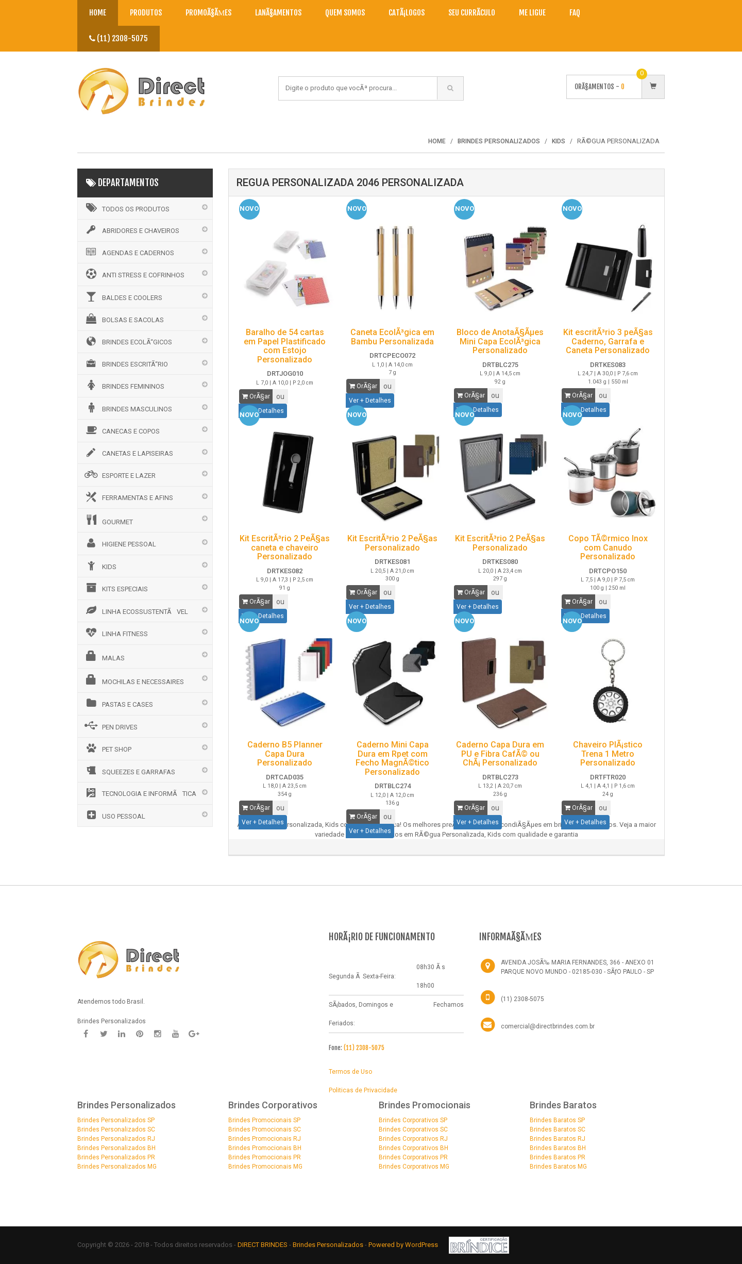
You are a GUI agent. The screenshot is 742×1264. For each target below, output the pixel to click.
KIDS (99, 565)
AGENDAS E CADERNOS (128, 252)
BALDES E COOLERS (122, 296)
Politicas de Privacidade (363, 1090)
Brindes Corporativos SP (413, 1120)
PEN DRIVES (110, 726)
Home (97, 13)
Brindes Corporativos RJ (413, 1138)
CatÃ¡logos (407, 13)
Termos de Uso (350, 1071)
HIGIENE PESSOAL (119, 543)
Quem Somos (345, 13)
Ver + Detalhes (370, 400)
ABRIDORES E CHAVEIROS (131, 230)
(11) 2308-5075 (118, 38)
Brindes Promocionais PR (264, 1157)
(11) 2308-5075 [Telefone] (522, 999)
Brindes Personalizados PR (116, 1157)
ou (280, 396)
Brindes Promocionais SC (264, 1129)
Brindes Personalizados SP (116, 1120)
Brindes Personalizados (329, 1245)
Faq (574, 13)
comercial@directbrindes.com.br (548, 1026)
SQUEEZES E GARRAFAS (129, 771)
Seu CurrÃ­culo (471, 13)
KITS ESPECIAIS (115, 588)
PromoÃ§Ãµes (208, 13)
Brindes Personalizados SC (116, 1129)
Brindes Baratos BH (558, 1148)
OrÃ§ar (256, 396)
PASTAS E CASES (118, 703)
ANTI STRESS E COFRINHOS (133, 274)
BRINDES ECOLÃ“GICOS (127, 341)
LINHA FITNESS (115, 632)
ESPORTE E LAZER (119, 474)
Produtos (146, 13)
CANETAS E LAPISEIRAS (128, 452)
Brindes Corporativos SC (413, 1129)
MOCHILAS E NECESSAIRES (133, 680)
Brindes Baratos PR (557, 1157)
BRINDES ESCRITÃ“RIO (125, 363)
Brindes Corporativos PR (413, 1157)
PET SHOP (107, 748)
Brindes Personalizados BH (116, 1148)
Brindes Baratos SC (557, 1129)
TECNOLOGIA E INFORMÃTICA (139, 793)
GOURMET (108, 520)
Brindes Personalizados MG (117, 1166)
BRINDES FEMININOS (123, 385)
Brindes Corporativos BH (413, 1148)
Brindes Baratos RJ (557, 1138)
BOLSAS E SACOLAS (123, 318)
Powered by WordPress (404, 1245)
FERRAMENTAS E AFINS (128, 497)
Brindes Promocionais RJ (264, 1138)
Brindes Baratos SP (557, 1120)
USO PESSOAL (114, 815)
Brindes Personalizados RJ (116, 1138)
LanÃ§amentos (278, 13)
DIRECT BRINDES (263, 1245)
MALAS (104, 656)
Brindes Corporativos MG (414, 1166)
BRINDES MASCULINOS (127, 408)
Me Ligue (532, 13)
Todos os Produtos (126, 208)
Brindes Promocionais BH (264, 1148)
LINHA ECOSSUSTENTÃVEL (135, 610)
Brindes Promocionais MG (265, 1166)
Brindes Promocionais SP (264, 1120)
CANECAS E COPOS (121, 430)
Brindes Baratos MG (558, 1166)
